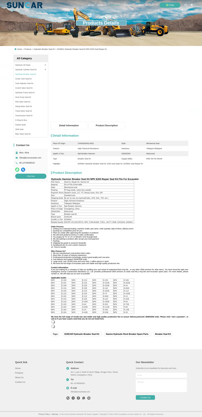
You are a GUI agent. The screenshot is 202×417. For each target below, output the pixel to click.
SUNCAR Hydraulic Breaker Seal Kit (81, 334)
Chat (170, 5)
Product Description (107, 125)
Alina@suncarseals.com (30, 158)
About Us (19, 377)
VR (152, 5)
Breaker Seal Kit (163, 334)
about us (102, 5)
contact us (141, 5)
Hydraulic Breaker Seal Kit (44, 49)
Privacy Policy (44, 414)
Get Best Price (142, 111)
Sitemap (55, 414)
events (128, 5)
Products (27, 49)
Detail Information (69, 125)
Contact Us (20, 382)
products (115, 5)
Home (91, 5)
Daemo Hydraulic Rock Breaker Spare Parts (127, 334)
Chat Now (31, 176)
